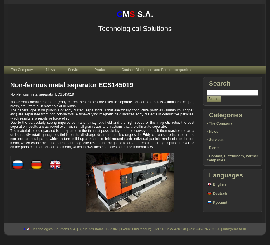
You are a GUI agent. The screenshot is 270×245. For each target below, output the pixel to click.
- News (212, 132)
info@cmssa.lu (234, 229)
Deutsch (217, 193)
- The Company (219, 123)
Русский (217, 203)
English (216, 184)
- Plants (213, 148)
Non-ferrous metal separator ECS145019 (71, 85)
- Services (215, 140)
